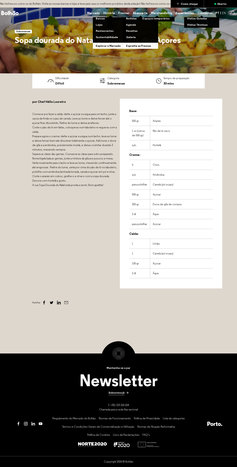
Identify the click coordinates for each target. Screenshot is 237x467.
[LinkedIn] (33, 424)
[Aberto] (220, 4)
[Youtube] (40, 424)
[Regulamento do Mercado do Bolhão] (74, 418)
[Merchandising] (161, 13)
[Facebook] (44, 302)
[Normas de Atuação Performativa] (156, 426)
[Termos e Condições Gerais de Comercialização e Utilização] (98, 426)
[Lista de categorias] (174, 418)
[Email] (66, 302)
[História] (109, 13)
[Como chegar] (187, 4)
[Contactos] (205, 13)
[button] (233, 13)
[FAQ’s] (146, 434)
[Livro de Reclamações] (126, 434)
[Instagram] (26, 424)
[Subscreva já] (118, 392)
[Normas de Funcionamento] (115, 418)
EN (224, 13)
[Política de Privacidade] (147, 418)
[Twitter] (51, 302)
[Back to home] (10, 13)
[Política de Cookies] (98, 434)
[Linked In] (59, 302)
